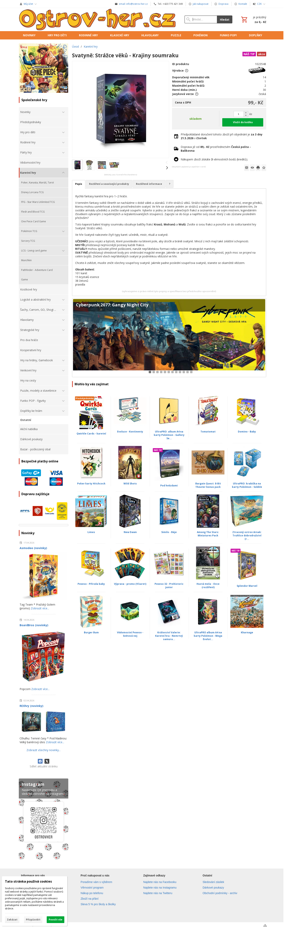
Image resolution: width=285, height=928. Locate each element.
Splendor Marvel (247, 586)
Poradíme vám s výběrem (96, 882)
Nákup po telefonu (92, 893)
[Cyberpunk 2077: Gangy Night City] (169, 337)
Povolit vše (55, 919)
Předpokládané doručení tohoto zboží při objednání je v (221, 136)
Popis (78, 184)
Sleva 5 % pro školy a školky (98, 904)
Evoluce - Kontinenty (130, 431)
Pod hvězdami (169, 485)
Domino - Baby (247, 431)
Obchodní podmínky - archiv (220, 893)
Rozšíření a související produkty (109, 184)
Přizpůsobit (33, 919)
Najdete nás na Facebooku (159, 882)
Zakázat (12, 919)
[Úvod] (98, 19)
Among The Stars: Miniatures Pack (208, 533)
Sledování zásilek (213, 882)
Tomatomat (208, 431)
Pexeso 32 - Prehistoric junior (169, 585)
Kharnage (247, 632)
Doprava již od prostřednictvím (216, 148)
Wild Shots (130, 483)
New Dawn (130, 532)
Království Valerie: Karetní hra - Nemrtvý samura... (169, 636)
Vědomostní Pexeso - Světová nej (130, 634)
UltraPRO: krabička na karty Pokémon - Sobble (247, 485)
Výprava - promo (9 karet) (130, 584)
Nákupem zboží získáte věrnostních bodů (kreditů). (214, 159)
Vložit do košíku (243, 122)
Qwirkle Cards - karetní (91, 433)
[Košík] (253, 19)
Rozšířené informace (149, 184)
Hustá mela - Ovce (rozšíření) (208, 585)
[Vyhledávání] (200, 19)
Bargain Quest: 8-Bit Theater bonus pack (208, 485)
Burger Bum (91, 632)
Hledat (224, 19)
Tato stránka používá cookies (28, 881)
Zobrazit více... (40, 608)
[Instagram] (43, 820)
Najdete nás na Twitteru (157, 893)
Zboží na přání (89, 898)
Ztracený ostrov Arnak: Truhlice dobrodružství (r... (247, 535)
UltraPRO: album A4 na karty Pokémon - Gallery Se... (169, 435)
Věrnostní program (92, 887)
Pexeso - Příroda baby (91, 584)
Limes (91, 532)
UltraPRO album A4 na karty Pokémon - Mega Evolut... (208, 636)
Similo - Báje (169, 532)
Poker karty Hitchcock (91, 483)
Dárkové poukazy (213, 887)
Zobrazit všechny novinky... (44, 750)
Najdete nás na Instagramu (160, 887)
